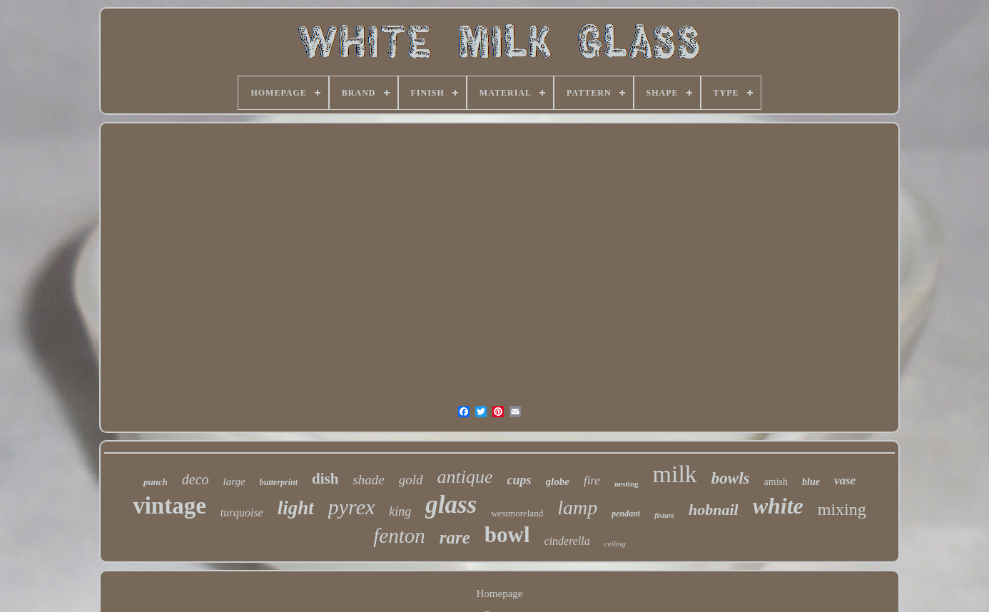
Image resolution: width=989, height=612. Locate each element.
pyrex (351, 507)
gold (411, 479)
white (778, 506)
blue (811, 481)
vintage (169, 506)
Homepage (500, 593)
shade (368, 479)
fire (592, 480)
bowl (507, 534)
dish (325, 478)
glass (451, 505)
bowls (730, 478)
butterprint (279, 482)
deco (195, 479)
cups (519, 480)
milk (675, 474)
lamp (577, 507)
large (234, 481)
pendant (626, 514)
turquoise (241, 512)
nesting (626, 483)
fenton (399, 535)
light (296, 508)
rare (455, 537)
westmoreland (517, 513)
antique (465, 476)
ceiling (615, 543)
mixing (842, 509)
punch (155, 481)
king (400, 511)
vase (845, 480)
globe (557, 481)
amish (776, 481)
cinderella (567, 541)
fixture (664, 515)
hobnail (714, 510)
